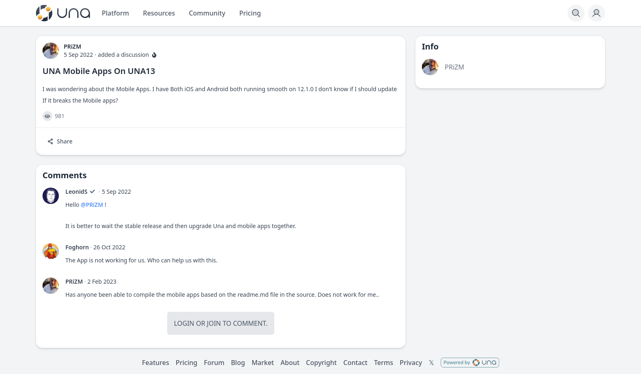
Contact (355, 362)
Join (214, 323)
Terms (383, 362)
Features (155, 362)
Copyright (321, 362)
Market (262, 362)
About (289, 362)
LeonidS (76, 191)
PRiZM (74, 281)
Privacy (411, 362)
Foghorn (77, 247)
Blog (238, 362)
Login (184, 323)
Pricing (186, 362)
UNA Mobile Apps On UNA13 (99, 70)
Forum (214, 362)
